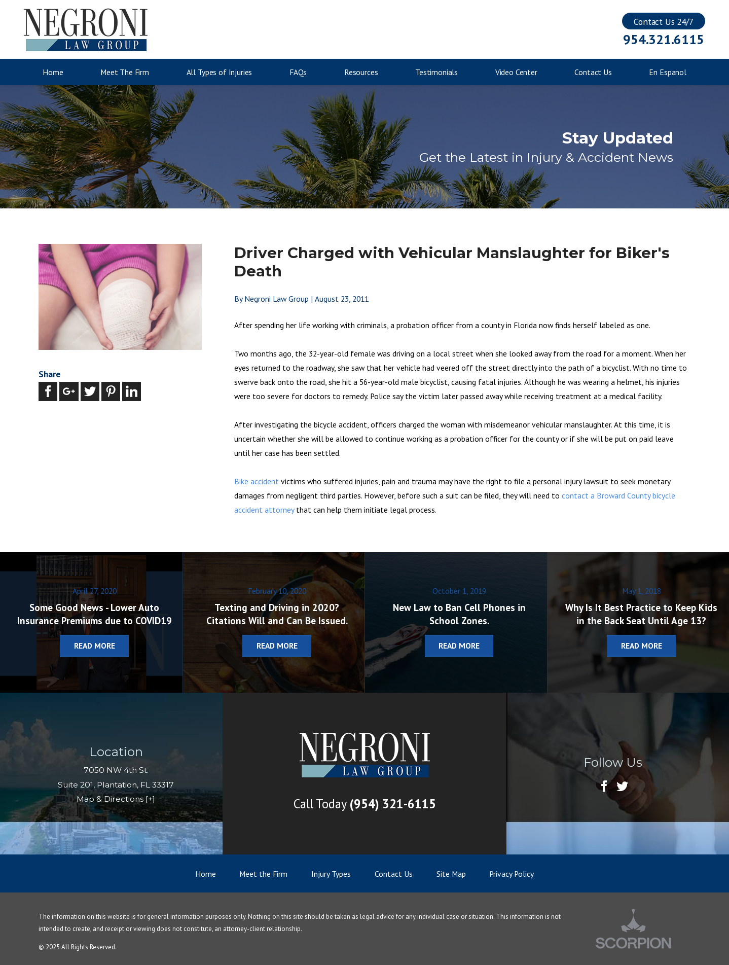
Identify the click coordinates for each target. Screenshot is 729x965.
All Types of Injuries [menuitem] (219, 72)
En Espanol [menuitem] (667, 72)
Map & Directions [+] (116, 799)
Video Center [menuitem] (516, 72)
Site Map (451, 874)
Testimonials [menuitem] (436, 72)
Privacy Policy (511, 874)
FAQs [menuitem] (298, 72)
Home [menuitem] (53, 72)
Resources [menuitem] (361, 72)
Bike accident (256, 481)
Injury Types (331, 874)
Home (205, 874)
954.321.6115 (663, 39)
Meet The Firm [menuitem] (124, 72)
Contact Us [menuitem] (592, 72)
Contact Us (394, 874)
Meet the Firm (263, 874)
